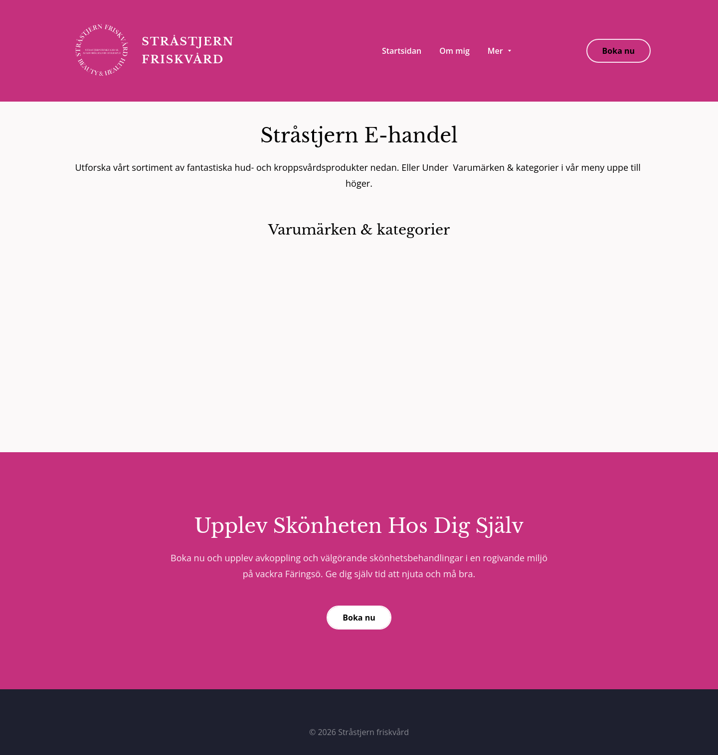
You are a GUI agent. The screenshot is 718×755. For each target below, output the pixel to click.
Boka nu (618, 50)
